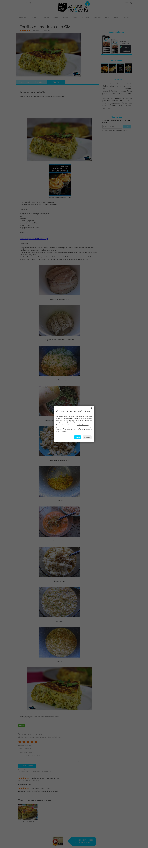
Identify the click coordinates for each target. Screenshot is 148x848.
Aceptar (77, 437)
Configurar (87, 437)
